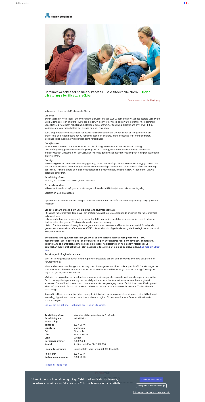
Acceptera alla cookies (151, 380)
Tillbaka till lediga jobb (56, 364)
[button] (186, 3)
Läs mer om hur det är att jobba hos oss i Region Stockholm (75, 305)
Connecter (22, 3)
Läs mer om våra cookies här (151, 392)
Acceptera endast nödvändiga (151, 386)
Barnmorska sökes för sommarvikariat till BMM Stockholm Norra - (97, 93)
